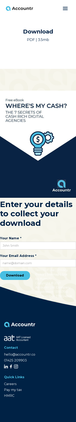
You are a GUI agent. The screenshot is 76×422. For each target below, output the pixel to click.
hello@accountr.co (19, 354)
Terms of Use (45, 270)
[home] (22, 8)
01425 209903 (15, 360)
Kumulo (46, 279)
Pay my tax (13, 390)
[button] (65, 8)
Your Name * (10, 238)
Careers (10, 384)
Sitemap (53, 274)
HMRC (9, 396)
